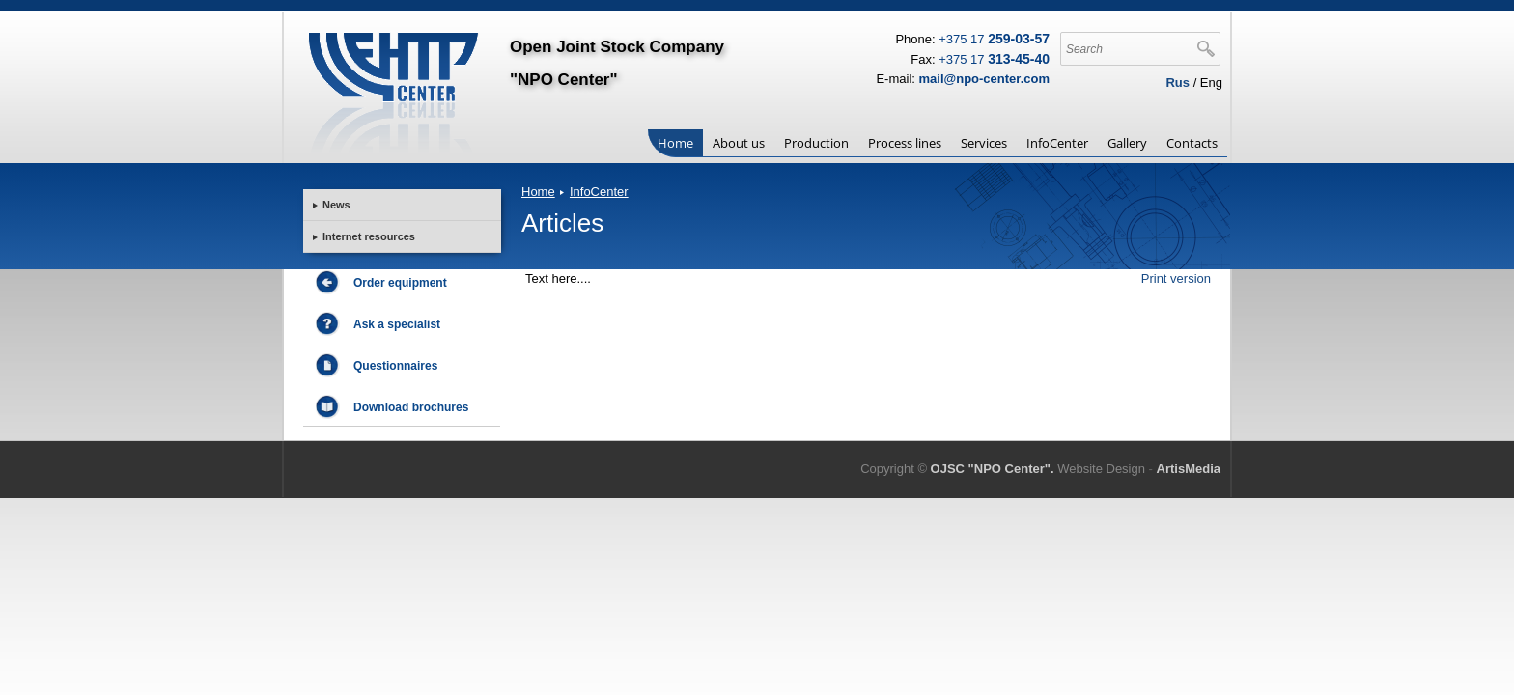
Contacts (1192, 143)
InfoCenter (1057, 143)
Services (984, 143)
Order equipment (400, 293)
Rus (1177, 82)
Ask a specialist (396, 335)
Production (816, 143)
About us (739, 143)
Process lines (904, 143)
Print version (1176, 278)
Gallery (1127, 143)
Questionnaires (395, 376)
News (336, 204)
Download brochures (410, 418)
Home (675, 143)
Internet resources (368, 236)
